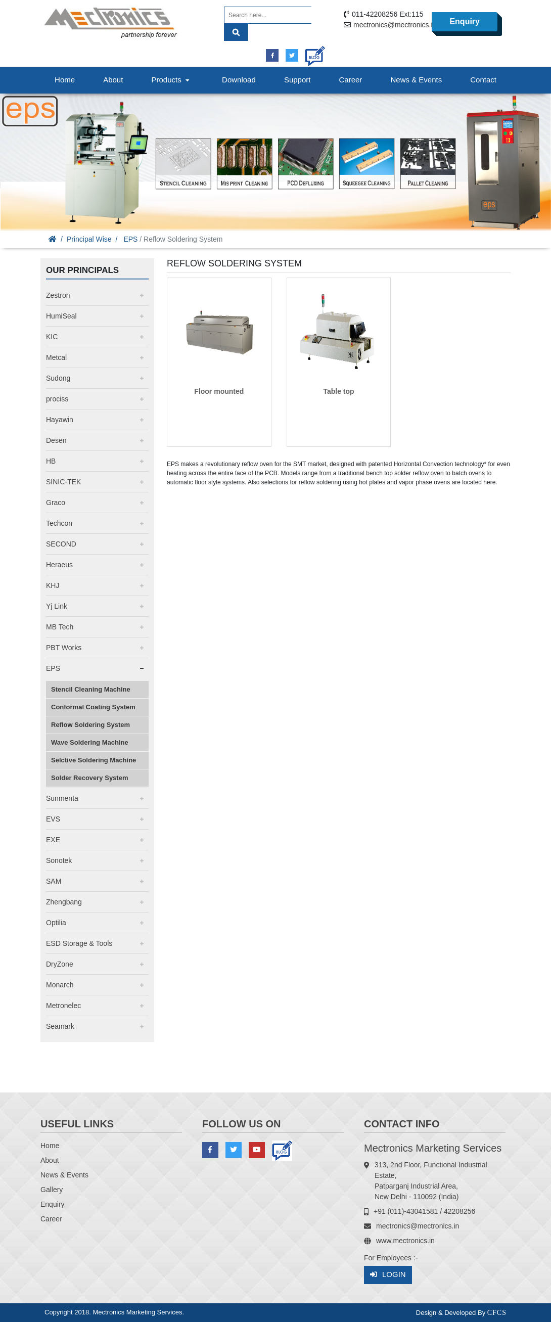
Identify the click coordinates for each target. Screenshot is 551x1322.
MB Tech (59, 627)
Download (239, 79)
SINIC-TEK (63, 482)
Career (350, 79)
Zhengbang (64, 902)
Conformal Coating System (93, 707)
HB (51, 461)
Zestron (58, 295)
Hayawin (59, 420)
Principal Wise (89, 239)
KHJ (52, 585)
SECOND (61, 544)
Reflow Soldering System (90, 724)
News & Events (416, 79)
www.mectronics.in (405, 1241)
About (113, 79)
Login (388, 1275)
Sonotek (59, 860)
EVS (53, 819)
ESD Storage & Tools (79, 943)
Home (65, 79)
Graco (55, 502)
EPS (130, 239)
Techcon (59, 523)
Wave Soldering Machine (89, 742)
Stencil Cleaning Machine (90, 689)
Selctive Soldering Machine (93, 760)
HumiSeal (61, 316)
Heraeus (59, 565)
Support (297, 79)
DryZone (59, 964)
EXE (53, 840)
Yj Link (56, 606)
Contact (483, 79)
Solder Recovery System (89, 778)
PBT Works (63, 648)
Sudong (58, 378)
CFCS (497, 1312)
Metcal (56, 357)
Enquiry (464, 21)
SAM (53, 881)
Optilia (56, 923)
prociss (57, 399)
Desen (56, 440)
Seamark (60, 1026)
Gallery (51, 1190)
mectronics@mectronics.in (394, 25)
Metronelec (63, 1005)
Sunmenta (62, 798)
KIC (52, 337)
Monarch (59, 985)
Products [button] (171, 79)
